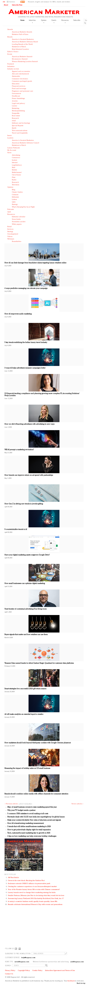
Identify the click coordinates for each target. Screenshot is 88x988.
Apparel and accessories (21, 71)
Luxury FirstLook (13, 148)
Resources (11, 214)
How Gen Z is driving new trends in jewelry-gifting (23, 504)
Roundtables (16, 241)
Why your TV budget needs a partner (21, 810)
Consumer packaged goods (22, 81)
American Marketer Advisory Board (25, 42)
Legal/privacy (17, 165)
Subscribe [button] (76, 20)
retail (14, 121)
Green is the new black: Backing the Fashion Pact (26, 880)
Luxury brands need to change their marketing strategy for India (32, 892)
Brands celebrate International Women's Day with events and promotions (35, 904)
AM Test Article (13, 877)
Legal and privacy (18, 103)
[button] (11, 1)
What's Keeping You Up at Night (23, 207)
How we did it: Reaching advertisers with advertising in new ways (29, 424)
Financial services (18, 86)
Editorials (15, 197)
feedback (71, 981)
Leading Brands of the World (22, 44)
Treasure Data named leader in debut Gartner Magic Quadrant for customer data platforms (39, 663)
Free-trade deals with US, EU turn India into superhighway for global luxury (36, 817)
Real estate (16, 116)
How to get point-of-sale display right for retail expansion (29, 830)
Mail (13, 167)
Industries (10, 66)
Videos (9, 236)
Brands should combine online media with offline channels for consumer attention (36, 794)
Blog (13, 190)
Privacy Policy (10, 970)
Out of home (16, 175)
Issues (9, 135)
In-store (14, 160)
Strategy (15, 204)
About (6, 4)
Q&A (13, 202)
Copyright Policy (24, 970)
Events (9, 54)
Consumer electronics (20, 79)
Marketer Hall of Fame (20, 34)
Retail (9, 227)
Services (10, 229)
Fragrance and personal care (22, 91)
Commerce (16, 158)
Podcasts (10, 209)
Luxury (14, 106)
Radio (14, 180)
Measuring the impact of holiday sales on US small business (27, 768)
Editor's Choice (12, 52)
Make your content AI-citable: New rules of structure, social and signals (34, 820)
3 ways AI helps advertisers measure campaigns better (24, 368)
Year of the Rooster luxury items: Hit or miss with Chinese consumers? (34, 889)
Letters (14, 199)
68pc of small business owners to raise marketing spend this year (32, 807)
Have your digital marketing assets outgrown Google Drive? (27, 555)
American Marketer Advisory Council (25, 143)
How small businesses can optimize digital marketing (24, 583)
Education (15, 84)
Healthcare (16, 96)
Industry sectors (13, 69)
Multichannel (17, 172)
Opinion (10, 187)
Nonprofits (15, 113)
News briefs (16, 219)
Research (15, 118)
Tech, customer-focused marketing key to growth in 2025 (28, 833)
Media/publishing (18, 111)
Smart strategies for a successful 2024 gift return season (25, 689)
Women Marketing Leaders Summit (25, 61)
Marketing (15, 108)
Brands (9, 37)
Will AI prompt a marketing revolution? (19, 450)
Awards (10, 29)
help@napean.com (28, 958)
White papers (17, 224)
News (9, 153)
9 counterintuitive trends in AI (15, 529)
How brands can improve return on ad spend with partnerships (28, 475)
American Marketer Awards (22, 32)
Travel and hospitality (20, 133)
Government (16, 93)
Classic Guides (17, 192)
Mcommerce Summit (20, 59)
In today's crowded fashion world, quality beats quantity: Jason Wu (32, 901)
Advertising (16, 155)
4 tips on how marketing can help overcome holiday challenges (31, 836)
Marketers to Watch (19, 47)
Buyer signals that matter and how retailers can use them (26, 635)
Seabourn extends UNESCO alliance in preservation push (29, 883)
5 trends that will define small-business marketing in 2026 (29, 827)
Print (13, 177)
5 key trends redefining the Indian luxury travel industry (25, 342)
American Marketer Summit (22, 57)
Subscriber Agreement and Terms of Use (60, 970)
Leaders (10, 138)
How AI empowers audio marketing (18, 314)
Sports (14, 128)
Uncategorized (12, 234)
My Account (11, 150)
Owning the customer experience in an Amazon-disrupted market (32, 886)
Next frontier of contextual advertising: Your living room (25, 609)
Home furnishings (18, 98)
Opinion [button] (43, 21)
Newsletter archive (19, 222)
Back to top (81, 983)
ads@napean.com (77, 962)
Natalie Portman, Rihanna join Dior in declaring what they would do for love (36, 895)
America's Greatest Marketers (23, 39)
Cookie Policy (37, 970)
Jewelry (15, 101)
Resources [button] (65, 21)
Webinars (10, 239)
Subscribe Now (17, 4)
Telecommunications (19, 130)
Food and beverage (19, 89)
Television (15, 185)
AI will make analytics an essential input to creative (23, 714)
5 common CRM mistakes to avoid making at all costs (27, 814)
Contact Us (9, 974)
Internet (15, 162)
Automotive (16, 76)
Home (22, 20)
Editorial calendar (18, 217)
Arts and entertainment (20, 74)
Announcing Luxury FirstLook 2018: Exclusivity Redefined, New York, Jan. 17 (36, 898)
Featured (10, 64)
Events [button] (54, 21)
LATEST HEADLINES (25, 803)
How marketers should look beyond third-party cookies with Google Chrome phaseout (37, 743)
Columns (15, 195)
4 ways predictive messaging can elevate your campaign (26, 288)
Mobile (14, 170)
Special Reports (17, 126)
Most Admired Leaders (20, 49)
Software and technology (21, 123)
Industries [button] (32, 21)
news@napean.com (22, 962)
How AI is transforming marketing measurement (25, 823)
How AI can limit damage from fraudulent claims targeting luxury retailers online (35, 263)
